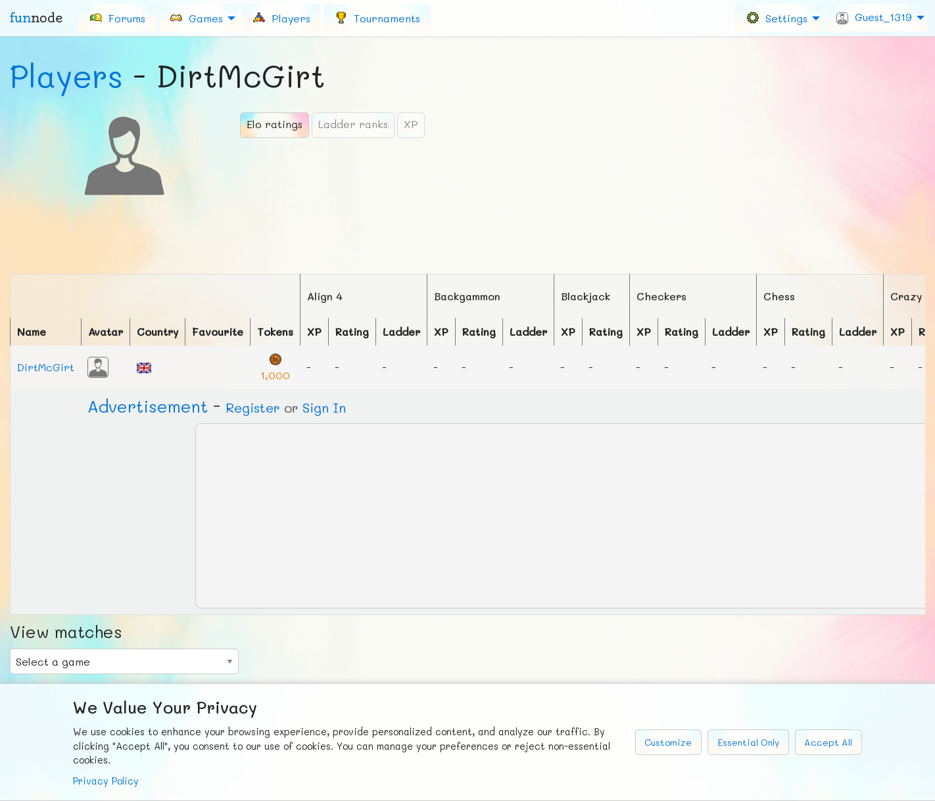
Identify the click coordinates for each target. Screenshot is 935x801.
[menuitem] (117, 18)
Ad (147, 406)
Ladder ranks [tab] (353, 124)
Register (253, 407)
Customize (668, 742)
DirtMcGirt (45, 367)
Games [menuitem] (196, 17)
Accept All (828, 742)
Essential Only (748, 742)
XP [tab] (411, 124)
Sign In (324, 407)
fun (36, 18)
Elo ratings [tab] (274, 124)
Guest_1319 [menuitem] (874, 17)
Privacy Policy (106, 781)
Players (66, 75)
